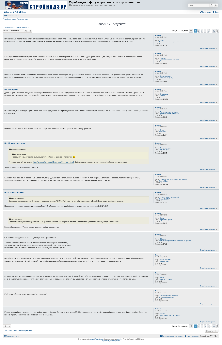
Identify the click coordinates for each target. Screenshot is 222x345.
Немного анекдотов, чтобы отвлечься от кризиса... (175, 240)
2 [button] (198, 31)
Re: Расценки (11, 89)
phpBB (119, 339)
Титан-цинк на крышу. (166, 78)
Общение (163, 239)
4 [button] (205, 31)
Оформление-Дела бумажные (169, 114)
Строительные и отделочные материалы (173, 179)
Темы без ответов (9, 19)
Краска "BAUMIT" (164, 199)
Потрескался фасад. (165, 220)
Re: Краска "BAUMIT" (15, 192)
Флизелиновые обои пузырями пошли (171, 42)
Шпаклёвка (162, 131)
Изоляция (163, 58)
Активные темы (22, 19)
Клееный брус (163, 181)
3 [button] (201, 31)
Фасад (162, 218)
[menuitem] (15, 12)
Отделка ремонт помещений (169, 197)
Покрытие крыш (164, 149)
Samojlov (158, 35)
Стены (162, 40)
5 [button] (208, 31)
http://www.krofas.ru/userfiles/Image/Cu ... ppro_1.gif (53, 162)
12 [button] (214, 31)
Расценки (162, 96)
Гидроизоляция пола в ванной (169, 60)
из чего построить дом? (166, 297)
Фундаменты (164, 94)
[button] (191, 31)
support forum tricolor (96, 339)
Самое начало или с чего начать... (170, 315)
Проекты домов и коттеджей (169, 112)
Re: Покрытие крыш (14, 143)
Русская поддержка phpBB (111, 340)
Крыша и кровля (165, 76)
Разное (162, 313)
